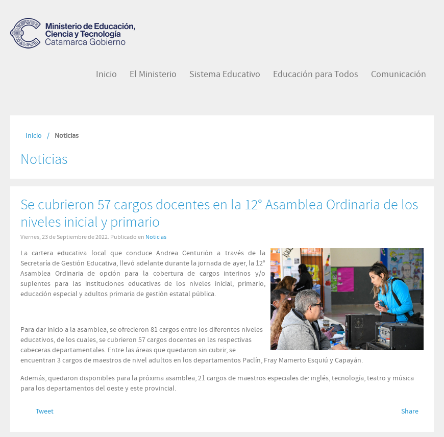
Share (409, 411)
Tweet (45, 411)
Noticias (155, 236)
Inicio (34, 136)
